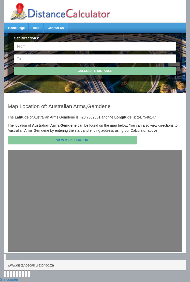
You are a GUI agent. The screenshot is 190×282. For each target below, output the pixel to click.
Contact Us (56, 28)
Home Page (16, 28)
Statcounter (9, 279)
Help (36, 28)
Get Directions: (26, 38)
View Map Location (72, 140)
